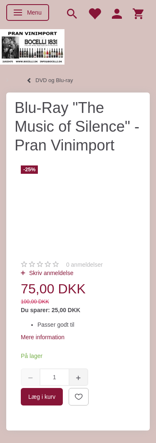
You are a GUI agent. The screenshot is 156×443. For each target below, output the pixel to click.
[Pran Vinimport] (32, 46)
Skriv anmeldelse (50, 273)
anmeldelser (84, 264)
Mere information (42, 337)
